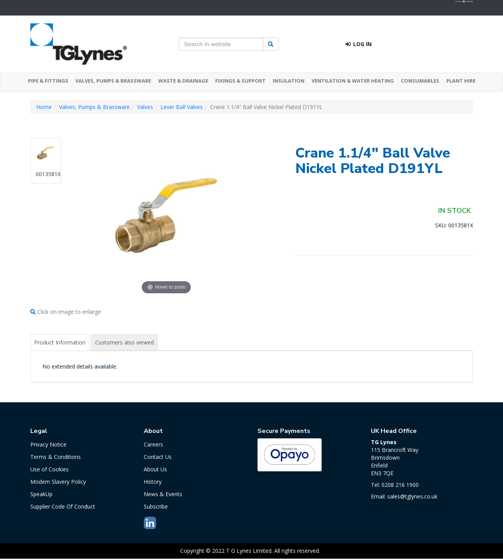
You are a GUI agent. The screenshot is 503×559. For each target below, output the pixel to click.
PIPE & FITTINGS (48, 80)
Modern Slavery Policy (58, 481)
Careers (153, 444)
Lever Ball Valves (181, 107)
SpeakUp (41, 494)
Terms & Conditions (55, 456)
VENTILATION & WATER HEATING (353, 80)
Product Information (59, 342)
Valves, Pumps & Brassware (94, 107)
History (153, 481)
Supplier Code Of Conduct (62, 506)
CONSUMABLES (420, 80)
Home (44, 107)
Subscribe (156, 506)
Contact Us (158, 456)
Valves (145, 107)
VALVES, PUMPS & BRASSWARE (113, 80)
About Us (155, 469)
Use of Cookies (49, 469)
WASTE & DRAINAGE (183, 80)
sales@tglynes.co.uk (412, 496)
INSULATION (289, 80)
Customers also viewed (124, 342)
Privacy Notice (48, 444)
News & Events (163, 494)
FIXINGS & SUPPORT (240, 80)
